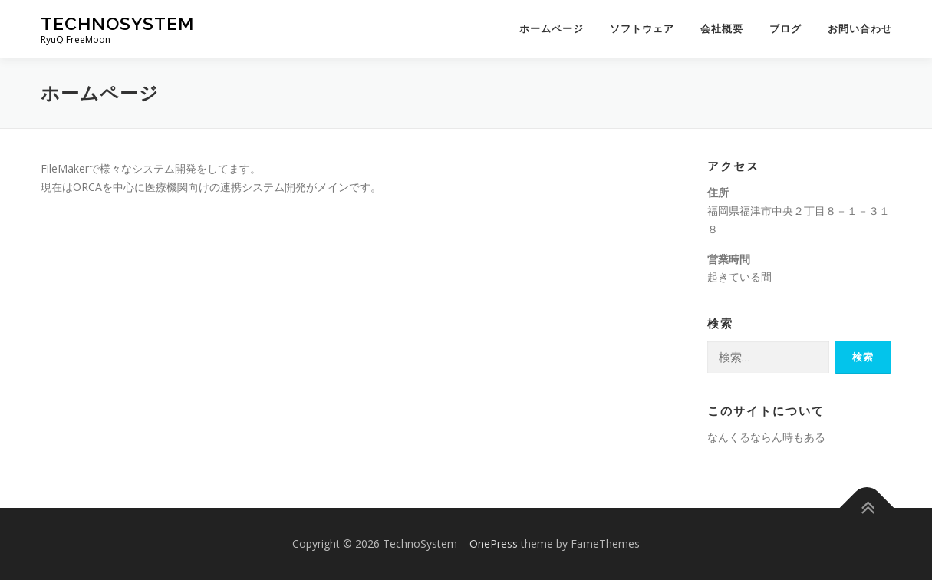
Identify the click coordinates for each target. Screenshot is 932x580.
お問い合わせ (860, 29)
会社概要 (721, 29)
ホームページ (551, 29)
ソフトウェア (642, 29)
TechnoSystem (117, 23)
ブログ (785, 29)
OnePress (493, 543)
